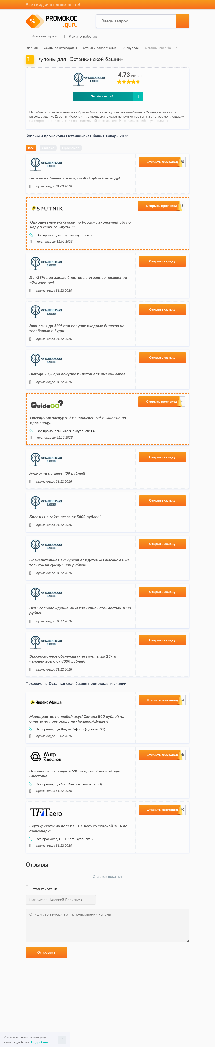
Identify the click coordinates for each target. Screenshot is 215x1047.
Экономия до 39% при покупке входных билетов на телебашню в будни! (76, 327)
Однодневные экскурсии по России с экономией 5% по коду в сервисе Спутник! (80, 223)
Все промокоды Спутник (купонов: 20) (63, 234)
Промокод (71, 146)
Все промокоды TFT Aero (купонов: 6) (61, 837)
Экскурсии (131, 46)
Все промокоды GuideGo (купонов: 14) (63, 429)
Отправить (46, 951)
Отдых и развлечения (100, 46)
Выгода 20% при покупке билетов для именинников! (77, 372)
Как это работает (80, 35)
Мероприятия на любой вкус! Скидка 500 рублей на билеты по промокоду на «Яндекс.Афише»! (76, 717)
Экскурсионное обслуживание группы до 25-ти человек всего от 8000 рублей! (72, 657)
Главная (32, 46)
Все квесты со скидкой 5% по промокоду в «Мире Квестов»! (74, 772)
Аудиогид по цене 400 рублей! (57, 472)
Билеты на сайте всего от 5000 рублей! (65, 515)
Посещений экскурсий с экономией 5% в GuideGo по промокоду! (78, 419)
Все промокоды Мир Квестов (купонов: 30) (65, 783)
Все (31, 146)
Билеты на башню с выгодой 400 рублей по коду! (74, 176)
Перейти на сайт (117, 94)
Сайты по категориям (60, 46)
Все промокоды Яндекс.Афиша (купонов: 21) (67, 728)
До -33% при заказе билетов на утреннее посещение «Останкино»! (78, 279)
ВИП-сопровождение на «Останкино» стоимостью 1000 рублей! (80, 609)
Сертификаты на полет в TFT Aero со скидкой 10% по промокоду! (78, 827)
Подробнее (40, 1042)
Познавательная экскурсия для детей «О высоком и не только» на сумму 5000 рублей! (79, 561)
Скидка (48, 146)
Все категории (41, 35)
